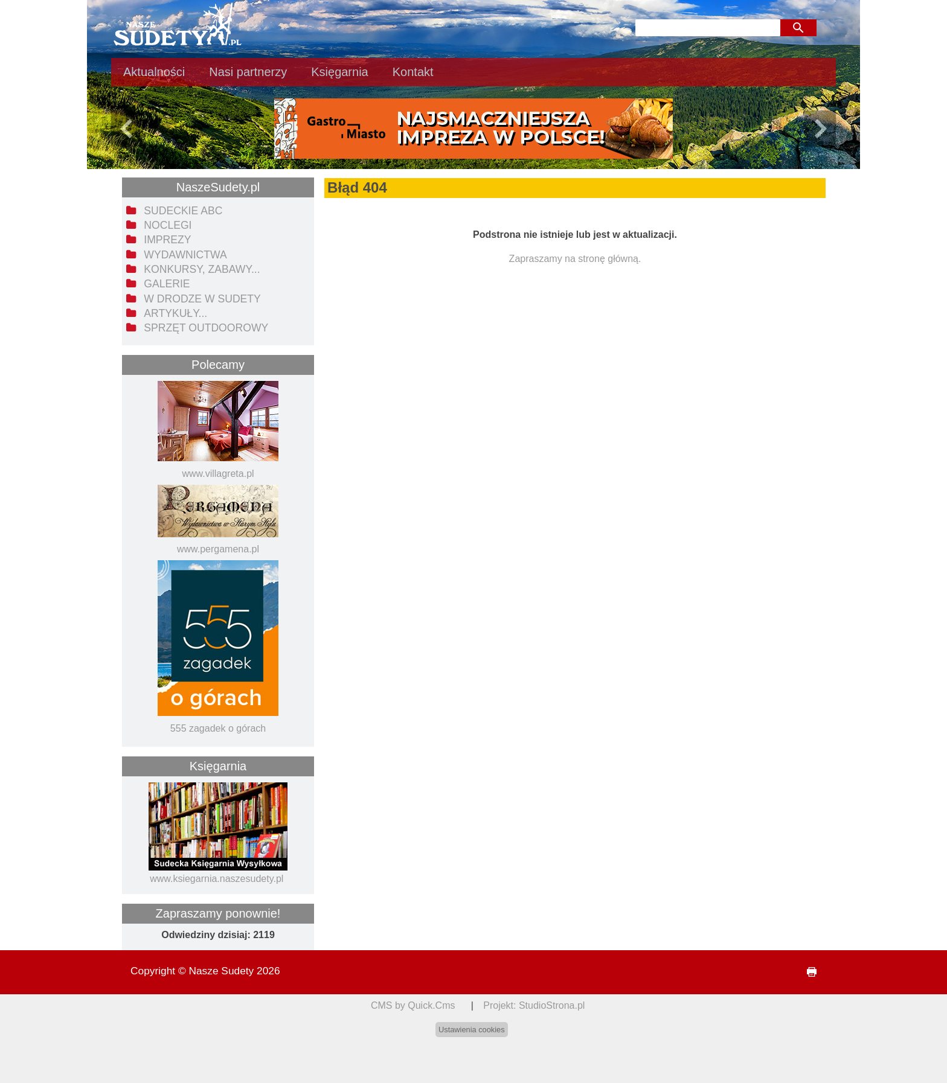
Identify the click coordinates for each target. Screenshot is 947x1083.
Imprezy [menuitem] (167, 240)
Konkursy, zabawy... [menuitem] (202, 269)
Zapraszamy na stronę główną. (575, 259)
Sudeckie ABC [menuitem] (183, 211)
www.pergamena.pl (218, 549)
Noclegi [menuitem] (167, 225)
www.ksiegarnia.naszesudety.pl (216, 879)
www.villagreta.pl (218, 473)
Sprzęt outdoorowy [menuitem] (206, 328)
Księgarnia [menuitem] (339, 71)
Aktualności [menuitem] (154, 71)
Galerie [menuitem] (167, 284)
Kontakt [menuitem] (413, 71)
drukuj (807, 972)
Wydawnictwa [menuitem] (185, 255)
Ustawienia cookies (471, 1029)
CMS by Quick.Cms (413, 1005)
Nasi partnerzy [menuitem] (248, 71)
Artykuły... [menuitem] (175, 313)
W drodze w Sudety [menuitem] (202, 299)
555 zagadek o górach (218, 728)
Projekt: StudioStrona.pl (534, 1005)
